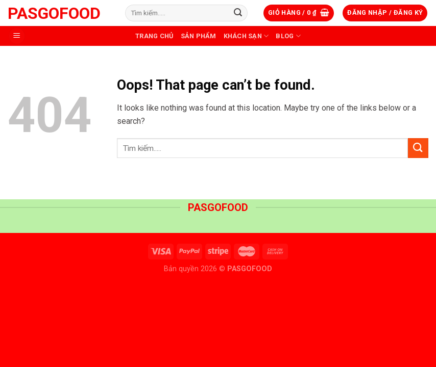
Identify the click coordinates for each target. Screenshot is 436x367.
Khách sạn (246, 36)
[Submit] (238, 13)
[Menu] (17, 36)
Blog (288, 36)
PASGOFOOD (54, 13)
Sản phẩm (198, 36)
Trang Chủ (154, 36)
